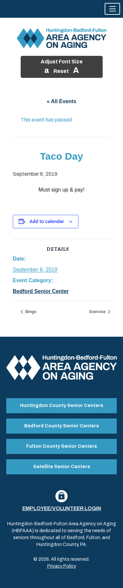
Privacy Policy (61, 566)
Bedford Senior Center (41, 291)
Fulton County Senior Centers (61, 446)
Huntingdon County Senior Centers (61, 405)
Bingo (30, 311)
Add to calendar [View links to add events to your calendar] (46, 221)
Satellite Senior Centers (61, 466)
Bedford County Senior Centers (61, 425)
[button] (112, 9)
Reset (61, 71)
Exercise (98, 311)
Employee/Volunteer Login (61, 508)
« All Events (61, 101)
